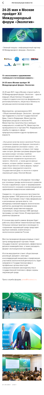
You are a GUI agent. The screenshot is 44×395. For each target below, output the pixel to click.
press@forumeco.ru (29, 280)
